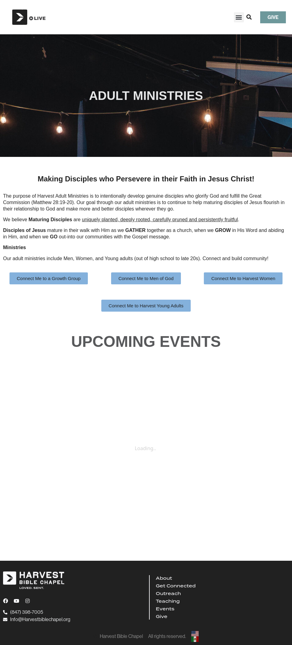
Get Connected (176, 586)
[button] (239, 17)
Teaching (168, 601)
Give (161, 616)
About (164, 578)
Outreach (168, 593)
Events (165, 609)
